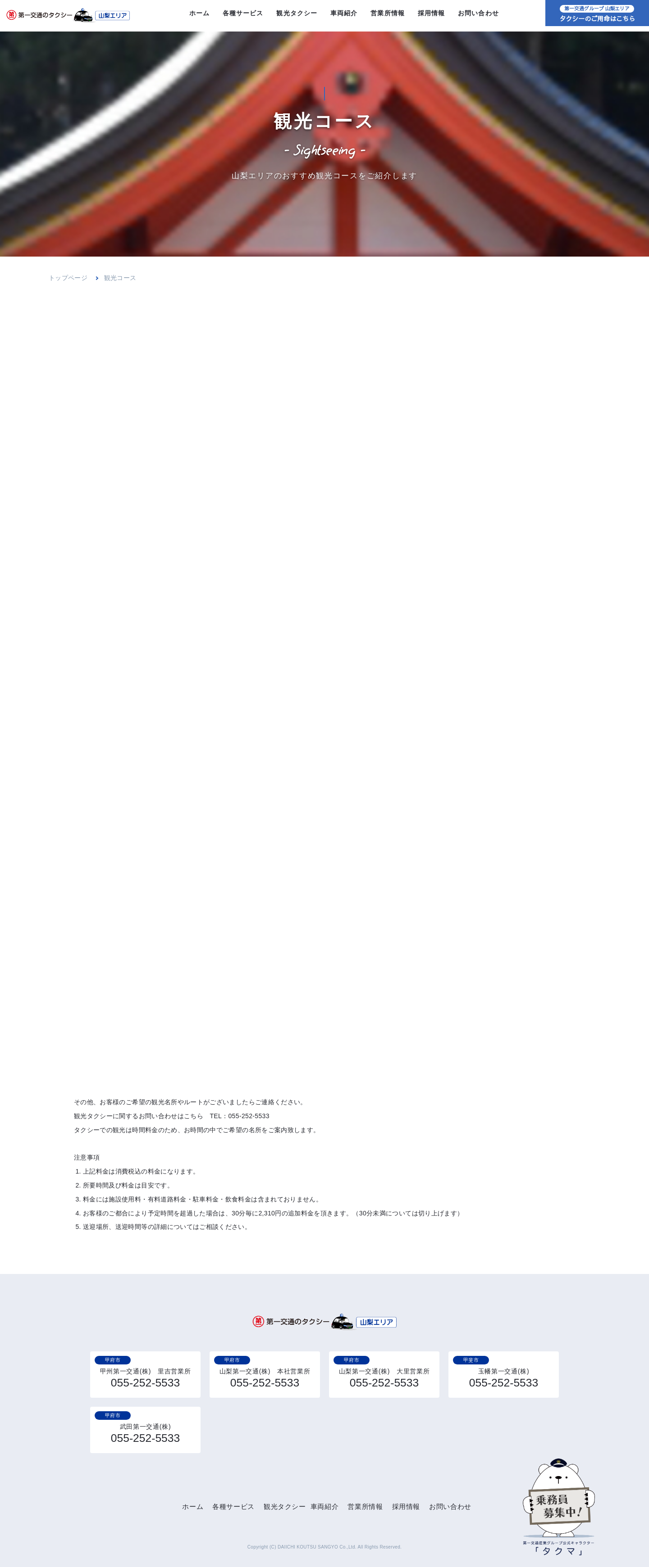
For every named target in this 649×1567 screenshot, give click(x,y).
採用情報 (431, 15)
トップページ (68, 277)
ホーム (199, 15)
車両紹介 (344, 15)
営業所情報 (387, 15)
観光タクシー (296, 15)
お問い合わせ (478, 15)
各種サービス (243, 15)
